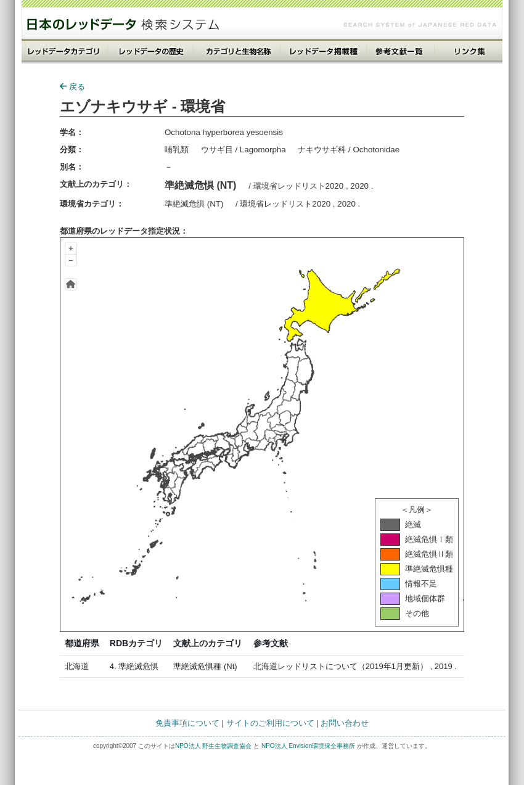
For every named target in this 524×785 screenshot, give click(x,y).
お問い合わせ (345, 723)
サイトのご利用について (270, 723)
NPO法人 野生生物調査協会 (213, 745)
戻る (72, 86)
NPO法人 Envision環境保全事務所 (308, 745)
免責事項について (187, 723)
